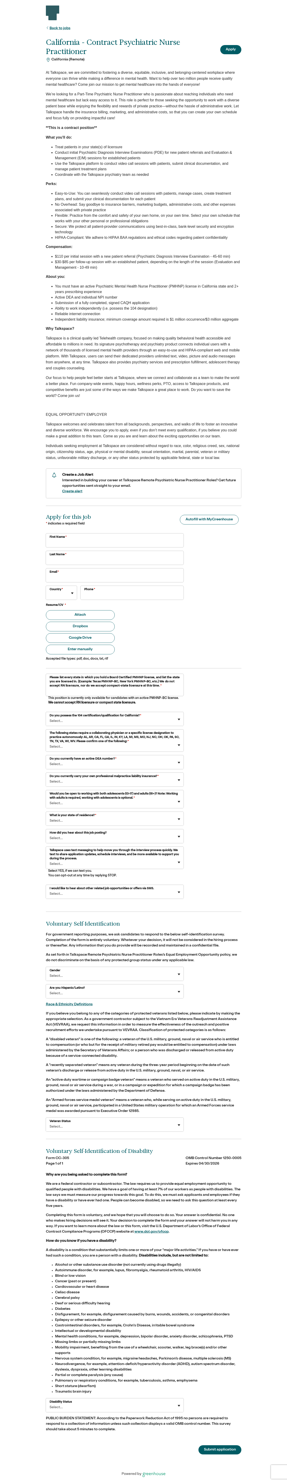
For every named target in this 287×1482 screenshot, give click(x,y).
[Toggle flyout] (72, 593)
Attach (80, 615)
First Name (58, 537)
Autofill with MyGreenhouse (209, 520)
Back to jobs (58, 28)
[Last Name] (115, 561)
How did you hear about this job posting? (78, 833)
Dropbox (80, 626)
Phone (89, 589)
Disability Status (61, 1402)
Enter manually (80, 649)
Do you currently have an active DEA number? (83, 759)
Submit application (220, 1450)
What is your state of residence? (73, 815)
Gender (55, 970)
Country (56, 589)
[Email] (115, 578)
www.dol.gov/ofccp (151, 1232)
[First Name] (115, 543)
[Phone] (132, 596)
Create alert (72, 491)
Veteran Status (60, 1121)
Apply (231, 49)
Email (54, 572)
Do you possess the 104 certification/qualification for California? (95, 715)
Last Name (58, 554)
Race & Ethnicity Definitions (69, 1004)
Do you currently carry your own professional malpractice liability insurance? (104, 776)
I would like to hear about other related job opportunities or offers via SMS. (102, 888)
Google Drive (80, 638)
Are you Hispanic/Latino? (67, 988)
